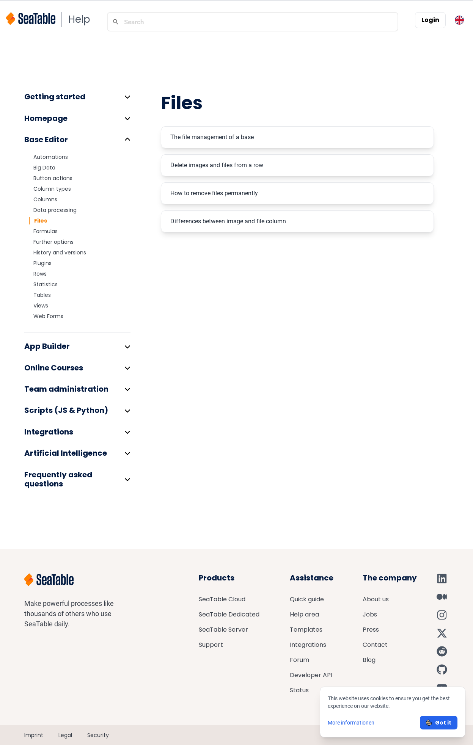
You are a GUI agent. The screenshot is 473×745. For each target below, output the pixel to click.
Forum (299, 660)
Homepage (46, 118)
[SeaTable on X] (442, 633)
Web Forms (48, 316)
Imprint (33, 735)
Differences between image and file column (228, 221)
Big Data (44, 167)
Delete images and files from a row (216, 165)
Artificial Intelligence (65, 453)
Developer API (311, 675)
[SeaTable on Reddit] (442, 651)
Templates (306, 629)
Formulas (45, 231)
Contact (375, 644)
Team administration (66, 389)
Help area (304, 614)
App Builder (47, 346)
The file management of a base (212, 137)
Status (299, 690)
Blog (369, 660)
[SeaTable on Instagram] (442, 615)
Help (79, 19)
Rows (40, 274)
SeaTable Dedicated (229, 614)
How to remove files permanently (214, 193)
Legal (65, 735)
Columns (45, 199)
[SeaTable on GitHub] (442, 669)
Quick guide (307, 599)
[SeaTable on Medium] (442, 597)
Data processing (55, 210)
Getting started (54, 96)
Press (371, 629)
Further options (53, 242)
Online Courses (53, 367)
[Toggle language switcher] (459, 20)
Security (98, 735)
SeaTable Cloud (222, 599)
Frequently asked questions (58, 479)
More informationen (351, 723)
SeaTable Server (223, 629)
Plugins (42, 263)
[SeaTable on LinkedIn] (442, 578)
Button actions (52, 178)
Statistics (45, 284)
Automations (50, 157)
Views (40, 305)
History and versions (59, 252)
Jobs (370, 614)
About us (376, 599)
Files (40, 220)
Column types (52, 189)
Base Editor (46, 139)
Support (211, 644)
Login (430, 20)
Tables (42, 295)
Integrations (48, 432)
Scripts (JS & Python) (66, 410)
